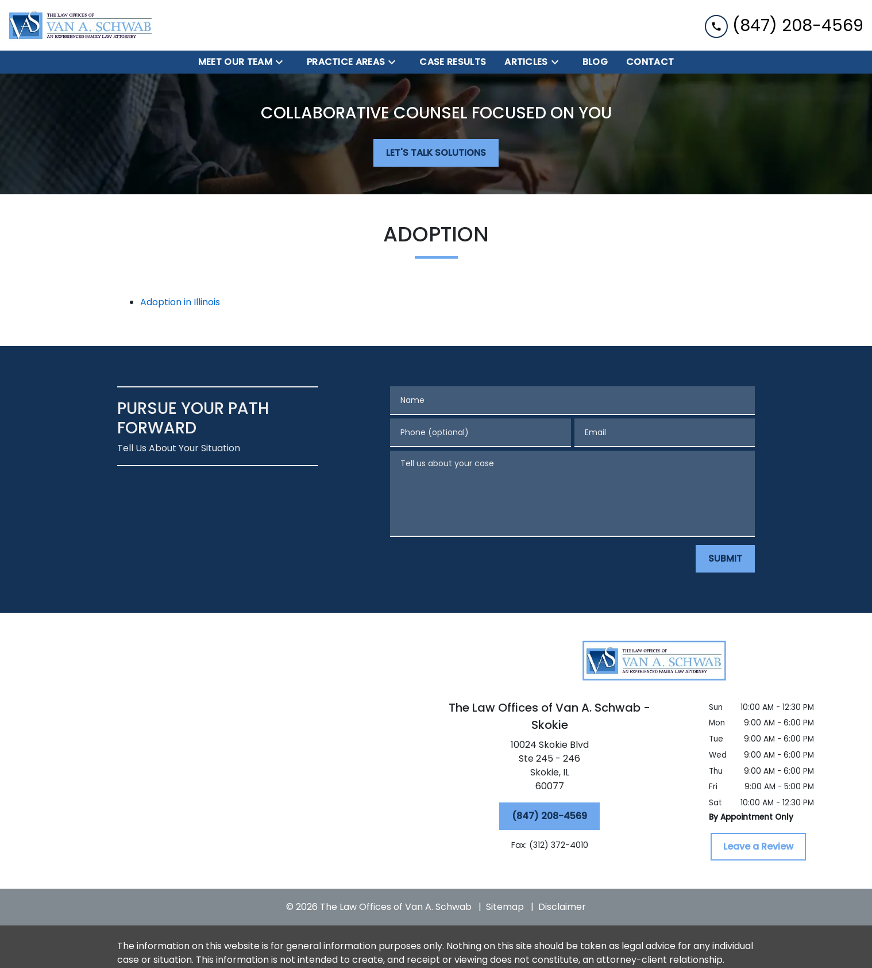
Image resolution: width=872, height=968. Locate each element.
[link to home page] (80, 25)
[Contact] (650, 62)
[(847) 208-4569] (549, 816)
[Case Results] (453, 62)
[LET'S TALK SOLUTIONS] (436, 153)
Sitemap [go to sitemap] (505, 906)
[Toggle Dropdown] (282, 62)
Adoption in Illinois (180, 302)
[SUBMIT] (725, 559)
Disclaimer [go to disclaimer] (562, 906)
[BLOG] (595, 62)
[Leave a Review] (758, 847)
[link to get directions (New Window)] (549, 768)
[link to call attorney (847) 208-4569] (784, 25)
